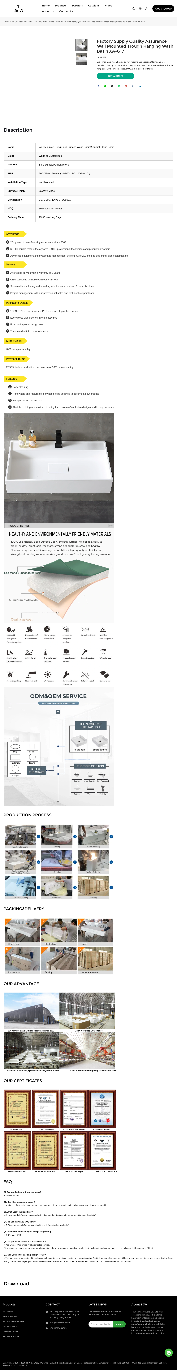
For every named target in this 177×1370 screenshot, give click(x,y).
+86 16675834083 (58, 1328)
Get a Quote (163, 8)
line (106, 87)
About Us (48, 11)
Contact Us (66, 11)
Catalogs (93, 5)
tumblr (134, 87)
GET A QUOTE (115, 76)
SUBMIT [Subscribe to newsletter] (119, 1324)
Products (61, 5)
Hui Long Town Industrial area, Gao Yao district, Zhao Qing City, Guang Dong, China (65, 1314)
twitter (113, 87)
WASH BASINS (35, 22)
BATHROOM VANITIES (13, 1321)
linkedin (140, 87)
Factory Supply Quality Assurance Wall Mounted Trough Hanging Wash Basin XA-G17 (103, 22)
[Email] (100, 1324)
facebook (99, 87)
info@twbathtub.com (60, 1322)
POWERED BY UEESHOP (15, 1365)
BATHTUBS (8, 1311)
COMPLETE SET (10, 1331)
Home (46, 5)
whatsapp (120, 87)
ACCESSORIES (10, 1326)
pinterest (127, 87)
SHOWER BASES (11, 1336)
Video (108, 5)
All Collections (19, 22)
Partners (77, 5)
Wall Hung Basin (52, 22)
